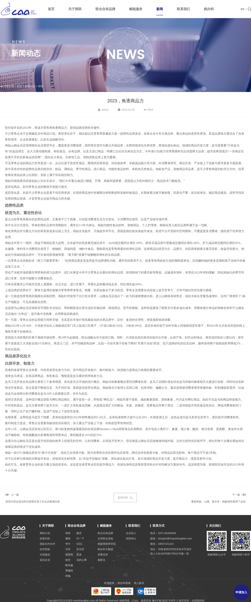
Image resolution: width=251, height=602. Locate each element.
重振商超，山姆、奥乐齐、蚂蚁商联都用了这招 (218, 501)
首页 (51, 9)
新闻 (159, 11)
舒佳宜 (80, 549)
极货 (79, 533)
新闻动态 (30, 86)
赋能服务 (135, 9)
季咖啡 (69, 570)
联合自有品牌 (105, 9)
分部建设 (45, 554)
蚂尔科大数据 (105, 549)
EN (242, 9)
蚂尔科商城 (124, 583)
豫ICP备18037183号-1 (165, 600)
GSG (79, 543)
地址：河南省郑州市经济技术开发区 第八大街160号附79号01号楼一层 (171, 551)
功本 (68, 549)
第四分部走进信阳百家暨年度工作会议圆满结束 (33, 501)
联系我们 (183, 9)
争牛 (68, 543)
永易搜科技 (198, 600)
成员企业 (45, 559)
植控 (68, 559)
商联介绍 (45, 533)
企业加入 (131, 533)
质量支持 (103, 554)
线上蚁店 (139, 583)
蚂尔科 (209, 9)
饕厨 (68, 538)
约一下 (80, 538)
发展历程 (45, 538)
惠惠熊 (69, 554)
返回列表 (125, 497)
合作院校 (45, 549)
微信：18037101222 (162, 543)
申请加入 (241, 592)
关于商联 (75, 9)
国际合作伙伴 (47, 543)
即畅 (68, 575)
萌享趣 (69, 565)
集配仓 (101, 559)
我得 (68, 533)
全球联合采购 (105, 538)
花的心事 (81, 559)
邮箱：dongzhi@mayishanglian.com (171, 538)
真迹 (79, 554)
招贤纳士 (131, 538)
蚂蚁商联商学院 (107, 543)
